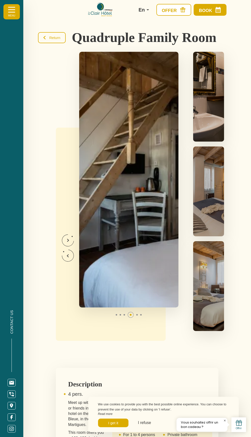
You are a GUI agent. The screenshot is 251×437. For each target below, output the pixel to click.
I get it (113, 423)
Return (51, 38)
